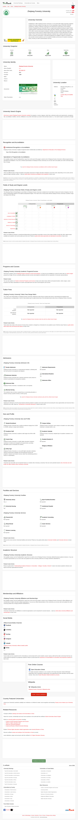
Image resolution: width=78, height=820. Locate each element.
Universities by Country (29, 3)
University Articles (44, 789)
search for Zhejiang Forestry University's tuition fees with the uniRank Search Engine (40, 319)
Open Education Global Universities (12, 806)
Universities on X (44, 773)
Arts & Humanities (13, 213)
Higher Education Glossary (46, 798)
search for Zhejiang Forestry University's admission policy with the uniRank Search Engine (40, 396)
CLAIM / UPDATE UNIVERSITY (39, 694)
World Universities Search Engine (53, 716)
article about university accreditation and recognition (36, 174)
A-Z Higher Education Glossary (37, 735)
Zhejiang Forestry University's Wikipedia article (39, 689)
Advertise (37, 815)
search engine (69, 273)
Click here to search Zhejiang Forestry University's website (17, 115)
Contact (32, 815)
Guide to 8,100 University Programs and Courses (17, 721)
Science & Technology (12, 225)
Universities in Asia (8, 798)
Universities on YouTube (46, 777)
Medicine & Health (13, 222)
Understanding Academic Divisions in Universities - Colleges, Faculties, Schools (32, 565)
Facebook (7, 809)
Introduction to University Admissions (27, 404)
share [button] (71, 14)
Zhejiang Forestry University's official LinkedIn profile (16, 645)
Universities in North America (10, 789)
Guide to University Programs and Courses (25, 281)
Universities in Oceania (9, 800)
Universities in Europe (9, 794)
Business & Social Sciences (11, 219)
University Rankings (18, 3)
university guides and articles (14, 719)
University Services (63, 540)
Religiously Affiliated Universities (47, 796)
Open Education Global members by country (49, 674)
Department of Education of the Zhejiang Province (54, 149)
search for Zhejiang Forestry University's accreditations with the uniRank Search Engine (39, 166)
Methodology (27, 815)
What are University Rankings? (13, 724)
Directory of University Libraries (47, 794)
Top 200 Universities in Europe (11, 777)
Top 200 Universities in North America (12, 773)
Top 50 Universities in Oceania (11, 784)
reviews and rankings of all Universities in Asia (22, 732)
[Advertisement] (14, 27)
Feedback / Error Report (39, 761)
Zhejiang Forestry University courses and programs (28, 273)
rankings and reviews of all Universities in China (23, 713)
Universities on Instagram (46, 775)
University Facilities (52, 540)
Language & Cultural (12, 216)
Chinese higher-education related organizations (18, 729)
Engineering (14, 228)
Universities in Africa (9, 796)
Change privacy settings (51, 815)
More (38, 3)
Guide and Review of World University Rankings (17, 726)
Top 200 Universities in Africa (10, 779)
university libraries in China (37, 729)
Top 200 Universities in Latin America (12, 775)
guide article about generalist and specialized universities (48, 236)
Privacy (43, 815)
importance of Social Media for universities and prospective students (55, 657)
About (23, 815)
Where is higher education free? (13, 723)
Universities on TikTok (45, 779)
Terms (40, 815)
